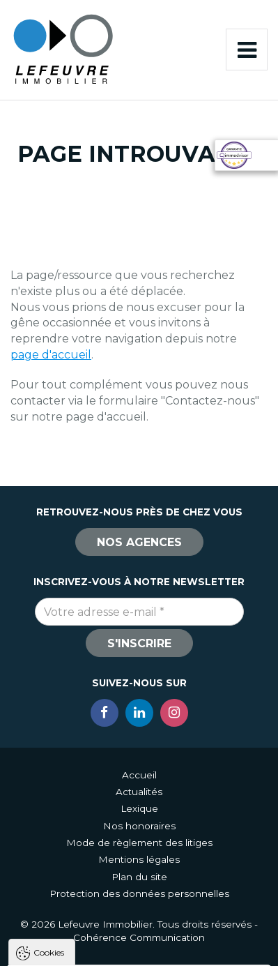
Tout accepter (139, 897)
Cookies (48, 695)
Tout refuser (139, 923)
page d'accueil (50, 354)
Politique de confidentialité (81, 863)
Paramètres (139, 949)
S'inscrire (139, 643)
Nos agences (139, 542)
